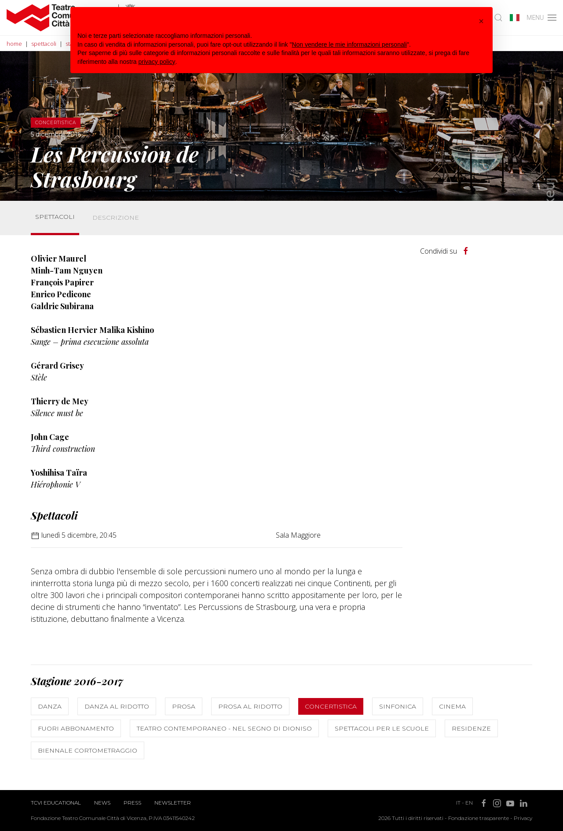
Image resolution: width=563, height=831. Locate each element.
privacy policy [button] (157, 61)
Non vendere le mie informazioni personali (349, 44)
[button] (481, 21)
